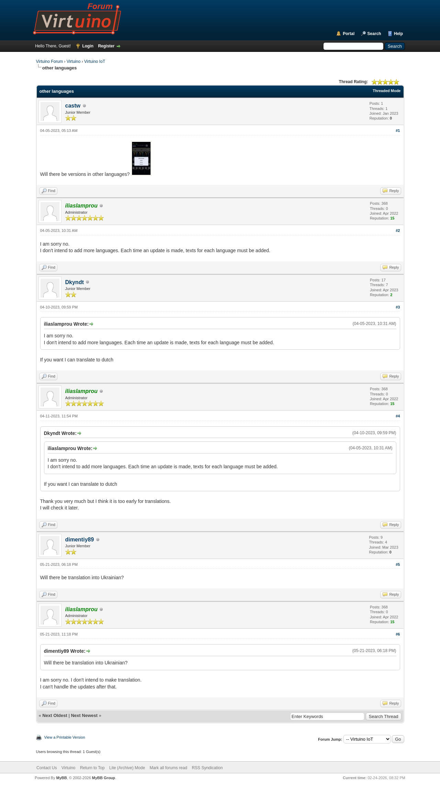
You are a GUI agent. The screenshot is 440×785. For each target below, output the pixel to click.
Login (88, 46)
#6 (398, 634)
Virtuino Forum (49, 61)
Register (106, 46)
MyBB (61, 778)
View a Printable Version (64, 737)
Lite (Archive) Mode (127, 767)
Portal (348, 33)
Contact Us (46, 767)
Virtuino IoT (94, 61)
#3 (398, 307)
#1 (398, 130)
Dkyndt (74, 282)
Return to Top (92, 767)
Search (374, 33)
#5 (398, 564)
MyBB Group (103, 778)
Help (398, 33)
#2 (398, 230)
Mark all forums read (168, 767)
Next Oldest (54, 715)
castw (72, 106)
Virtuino (73, 61)
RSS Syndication (207, 767)
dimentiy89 (79, 539)
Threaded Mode (386, 91)
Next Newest (84, 715)
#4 (398, 416)
